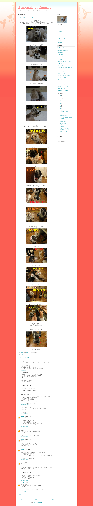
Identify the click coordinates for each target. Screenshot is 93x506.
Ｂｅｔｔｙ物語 (60, 56)
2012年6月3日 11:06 (24, 436)
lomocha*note (60, 82)
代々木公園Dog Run (61, 29)
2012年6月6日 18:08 (24, 480)
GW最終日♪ (62, 124)
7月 (60, 106)
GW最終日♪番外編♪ (63, 121)
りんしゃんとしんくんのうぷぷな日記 (64, 67)
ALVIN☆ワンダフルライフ (62, 77)
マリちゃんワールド (61, 73)
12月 (61, 98)
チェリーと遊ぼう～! (61, 79)
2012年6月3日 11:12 (24, 470)
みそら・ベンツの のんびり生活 (63, 75)
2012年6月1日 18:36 (24, 413)
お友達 (22, 354)
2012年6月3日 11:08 (24, 447)
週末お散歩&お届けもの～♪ (65, 115)
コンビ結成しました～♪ (64, 111)
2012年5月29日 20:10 (25, 382)
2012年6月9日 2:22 (24, 491)
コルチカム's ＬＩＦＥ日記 (62, 86)
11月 (61, 100)
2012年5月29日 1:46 (24, 370)
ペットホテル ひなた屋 (62, 47)
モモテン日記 (60, 54)
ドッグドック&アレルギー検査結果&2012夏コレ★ (66, 118)
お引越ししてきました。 (64, 131)
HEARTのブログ (60, 65)
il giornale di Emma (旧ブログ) (63, 50)
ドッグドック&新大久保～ (64, 128)
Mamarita (22, 416)
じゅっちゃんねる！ (61, 84)
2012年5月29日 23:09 (25, 404)
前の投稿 (52, 499)
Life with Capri (60, 52)
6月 (60, 108)
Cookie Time (59, 57)
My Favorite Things (61, 88)
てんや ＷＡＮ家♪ (61, 81)
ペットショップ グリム (62, 38)
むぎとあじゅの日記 (61, 71)
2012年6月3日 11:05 (24, 426)
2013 (60, 95)
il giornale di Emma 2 (35, 7)
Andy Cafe (59, 40)
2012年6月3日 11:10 (24, 459)
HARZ (58, 36)
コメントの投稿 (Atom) (37, 502)
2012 (60, 97)
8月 (60, 105)
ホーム (36, 499)
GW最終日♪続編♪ (63, 123)
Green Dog (59, 42)
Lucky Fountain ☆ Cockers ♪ (62, 90)
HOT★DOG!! (59, 63)
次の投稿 (20, 499)
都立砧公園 (59, 31)
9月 (60, 103)
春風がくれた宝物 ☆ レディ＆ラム (64, 61)
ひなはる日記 (60, 59)
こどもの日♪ (62, 126)
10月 (61, 101)
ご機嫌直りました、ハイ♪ (64, 129)
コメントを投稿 (22, 494)
